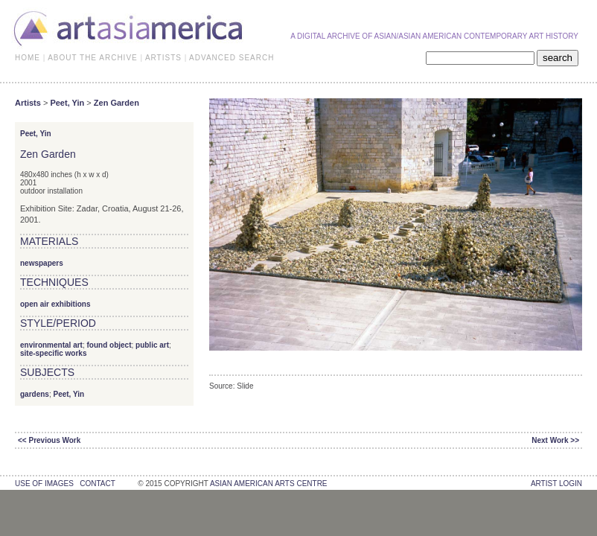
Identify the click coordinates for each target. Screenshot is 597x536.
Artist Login (556, 483)
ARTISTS (163, 58)
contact (97, 483)
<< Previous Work (49, 440)
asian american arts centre (269, 483)
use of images (44, 483)
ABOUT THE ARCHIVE (93, 58)
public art (152, 345)
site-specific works (53, 353)
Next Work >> (555, 440)
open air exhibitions (55, 304)
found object (108, 345)
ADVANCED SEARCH (231, 58)
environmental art (51, 345)
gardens (34, 394)
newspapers (41, 263)
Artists (28, 102)
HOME (27, 58)
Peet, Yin (67, 102)
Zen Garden (116, 102)
